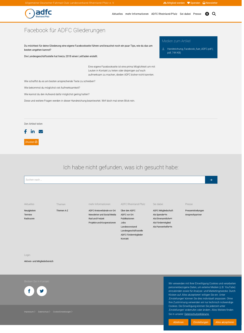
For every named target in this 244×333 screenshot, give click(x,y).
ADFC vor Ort (127, 222)
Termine (28, 222)
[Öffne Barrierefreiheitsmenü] (207, 14)
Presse (197, 13)
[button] (27, 139)
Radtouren (29, 226)
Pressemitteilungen (194, 218)
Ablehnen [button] (178, 322)
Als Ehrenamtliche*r (162, 226)
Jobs (123, 231)
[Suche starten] (211, 188)
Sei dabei (185, 13)
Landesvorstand (129, 234)
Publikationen (127, 226)
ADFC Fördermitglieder (132, 242)
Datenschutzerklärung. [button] (196, 314)
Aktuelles (117, 13)
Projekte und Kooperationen (102, 231)
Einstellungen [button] (200, 322)
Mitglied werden (174, 2)
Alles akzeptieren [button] (225, 322)
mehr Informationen (137, 13)
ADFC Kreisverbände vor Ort (102, 218)
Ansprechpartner (193, 222)
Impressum (30, 320)
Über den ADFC (128, 218)
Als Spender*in (160, 222)
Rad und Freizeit (96, 226)
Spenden (193, 2)
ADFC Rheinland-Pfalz (164, 13)
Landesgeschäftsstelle (132, 239)
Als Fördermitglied (162, 231)
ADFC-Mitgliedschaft (163, 218)
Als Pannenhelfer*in (162, 234)
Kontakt (125, 247)
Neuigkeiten (30, 218)
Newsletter (210, 2)
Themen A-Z (62, 218)
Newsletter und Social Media (102, 222)
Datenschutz (44, 320)
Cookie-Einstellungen (63, 320)
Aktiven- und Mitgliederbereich (38, 269)
